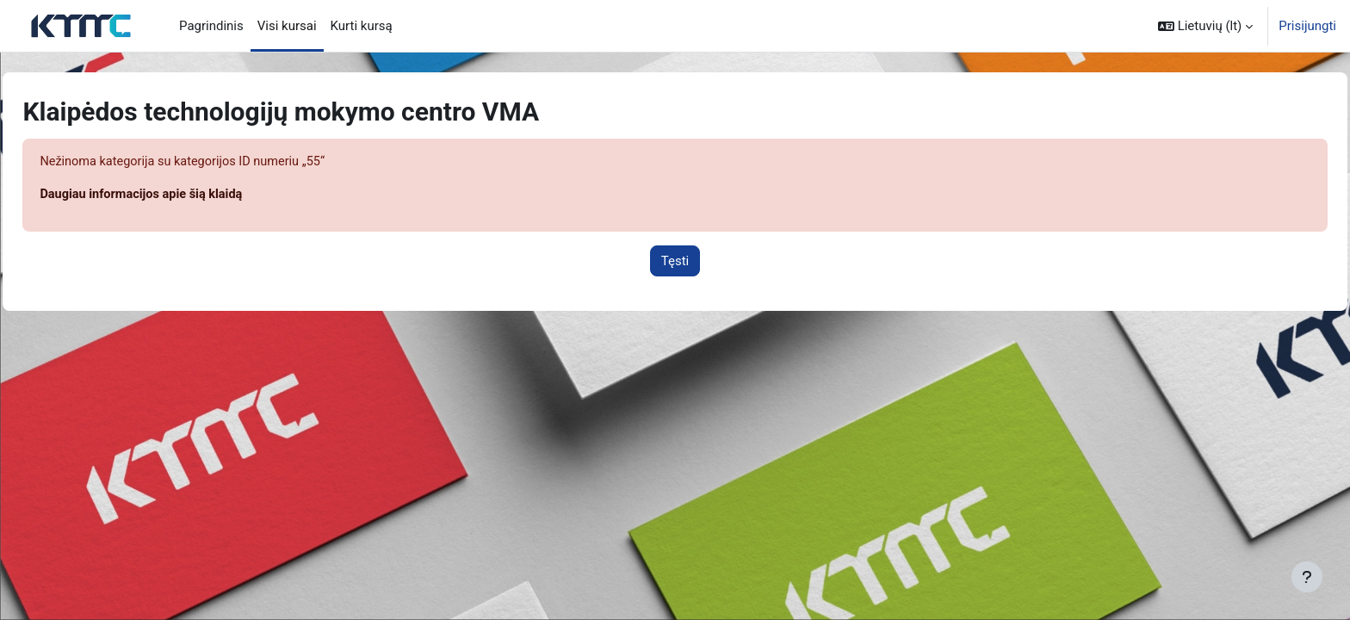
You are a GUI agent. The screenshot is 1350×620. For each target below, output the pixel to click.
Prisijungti (1307, 26)
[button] (1205, 26)
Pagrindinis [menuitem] (211, 26)
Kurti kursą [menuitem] (362, 26)
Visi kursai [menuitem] (287, 26)
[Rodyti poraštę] (1306, 576)
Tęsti (675, 262)
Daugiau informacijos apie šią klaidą (183, 195)
